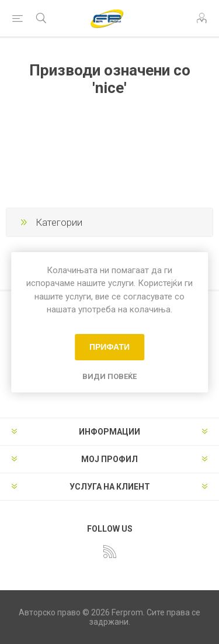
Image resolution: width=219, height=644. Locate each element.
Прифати (109, 347)
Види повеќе (109, 376)
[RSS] (109, 551)
